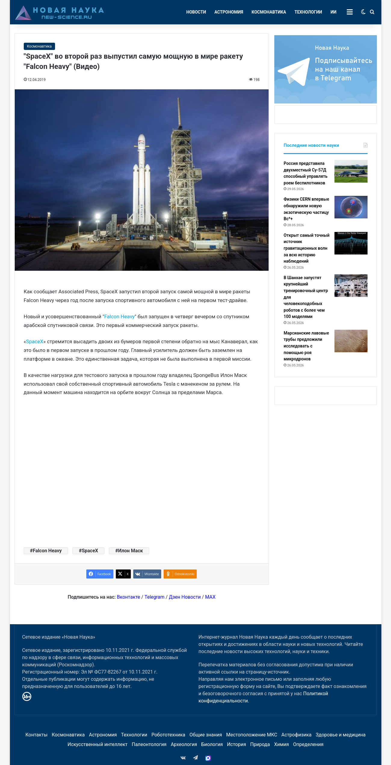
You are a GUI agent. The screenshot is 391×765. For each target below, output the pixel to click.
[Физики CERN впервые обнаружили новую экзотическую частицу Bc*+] (351, 207)
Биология (212, 744)
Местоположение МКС (251, 735)
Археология (184, 744)
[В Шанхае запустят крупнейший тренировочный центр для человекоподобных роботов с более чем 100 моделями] (351, 285)
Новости (196, 12)
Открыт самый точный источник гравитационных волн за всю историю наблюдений (306, 248)
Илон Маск (130, 551)
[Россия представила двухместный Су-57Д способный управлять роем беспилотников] (351, 171)
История (236, 744)
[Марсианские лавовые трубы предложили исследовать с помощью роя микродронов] (351, 341)
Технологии (308, 12)
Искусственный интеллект (98, 744)
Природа (260, 744)
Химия (281, 744)
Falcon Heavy (119, 316)
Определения (308, 744)
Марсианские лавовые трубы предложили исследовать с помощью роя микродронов (306, 346)
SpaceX (34, 341)
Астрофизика (297, 735)
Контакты (36, 735)
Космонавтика (269, 12)
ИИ (334, 12)
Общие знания (205, 735)
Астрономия (228, 12)
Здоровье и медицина (341, 735)
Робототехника (169, 735)
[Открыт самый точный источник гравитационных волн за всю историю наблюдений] (351, 243)
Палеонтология (149, 744)
